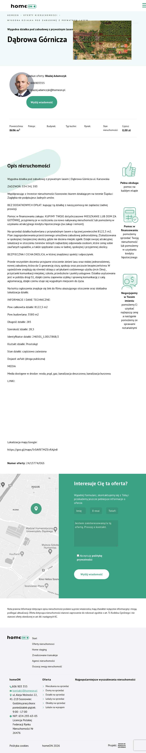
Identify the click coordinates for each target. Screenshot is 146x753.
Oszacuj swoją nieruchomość (47, 666)
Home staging (39, 649)
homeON (47, 745)
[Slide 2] (99, 55)
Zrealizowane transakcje (45, 655)
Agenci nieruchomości (43, 660)
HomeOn (13, 15)
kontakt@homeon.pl (25, 690)
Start (34, 638)
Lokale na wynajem (55, 707)
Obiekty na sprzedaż (55, 703)
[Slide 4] (111, 55)
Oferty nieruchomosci (41, 15)
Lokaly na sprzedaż (55, 698)
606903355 (38, 83)
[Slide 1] (92, 55)
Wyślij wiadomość (42, 102)
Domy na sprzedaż (55, 690)
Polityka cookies (19, 745)
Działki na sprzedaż (55, 694)
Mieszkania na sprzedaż (57, 686)
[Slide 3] (105, 55)
